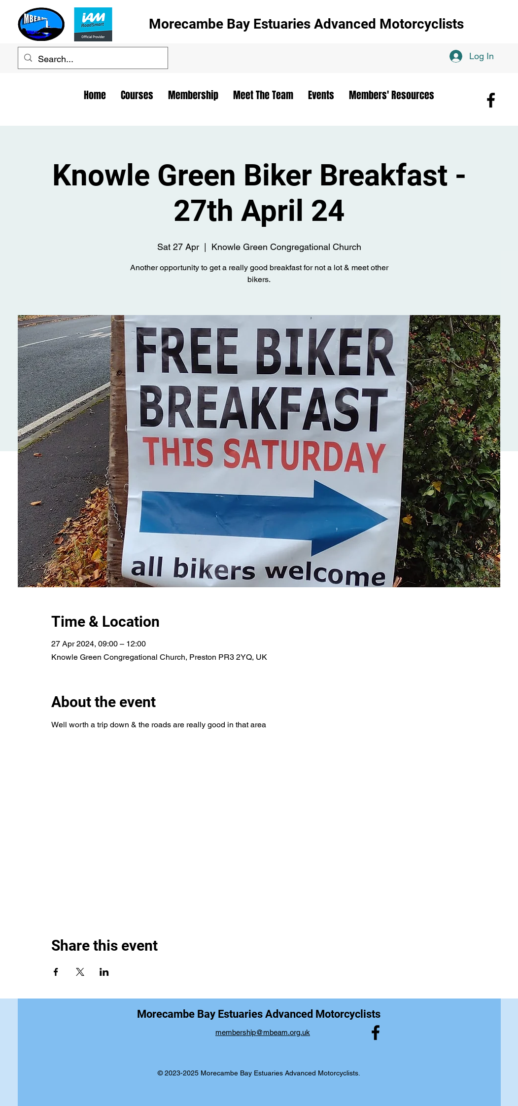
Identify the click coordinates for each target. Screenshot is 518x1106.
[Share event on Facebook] (56, 972)
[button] (263, 95)
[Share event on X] (80, 972)
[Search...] (92, 59)
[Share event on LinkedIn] (104, 972)
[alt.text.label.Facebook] (491, 100)
